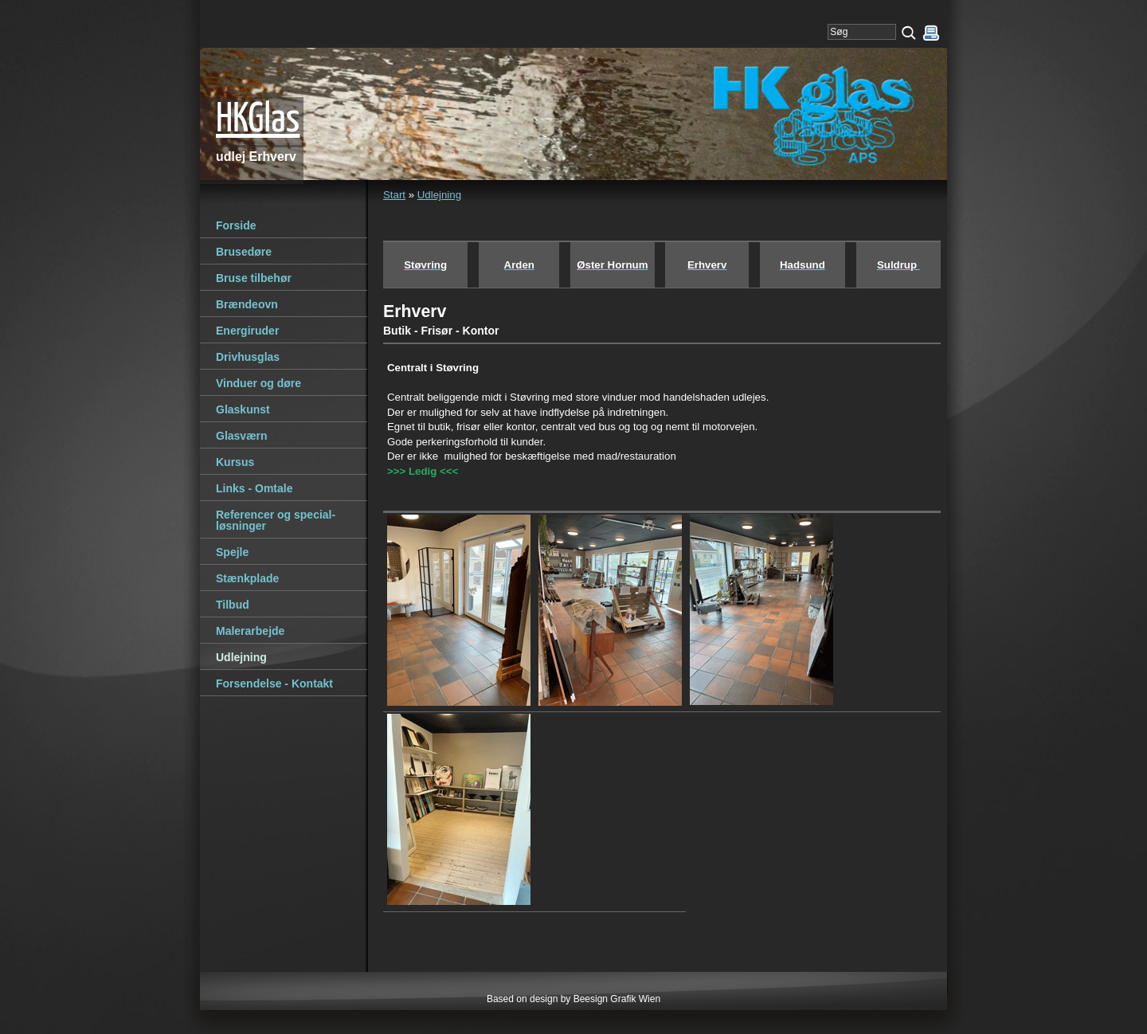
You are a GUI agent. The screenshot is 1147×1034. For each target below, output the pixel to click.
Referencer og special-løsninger (275, 520)
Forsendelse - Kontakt (274, 683)
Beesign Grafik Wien (617, 999)
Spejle (232, 552)
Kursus (235, 462)
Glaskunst (243, 409)
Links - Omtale (254, 488)
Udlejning (439, 195)
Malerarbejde (250, 631)
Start (394, 195)
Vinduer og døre (258, 383)
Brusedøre (244, 251)
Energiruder (247, 330)
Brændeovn (247, 304)
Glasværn (242, 435)
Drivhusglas (248, 357)
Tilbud (232, 604)
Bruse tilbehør (254, 278)
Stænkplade (247, 578)
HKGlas (257, 120)
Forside (236, 225)
